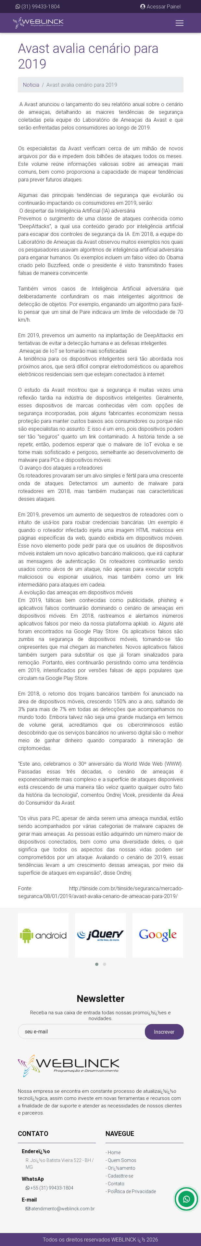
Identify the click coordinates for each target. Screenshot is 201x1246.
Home (114, 1152)
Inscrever (164, 1032)
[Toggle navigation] (179, 23)
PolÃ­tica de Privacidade (132, 1191)
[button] (160, 6)
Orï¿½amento (121, 1168)
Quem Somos (122, 1160)
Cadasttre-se (120, 1176)
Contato (116, 1184)
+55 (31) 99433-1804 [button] (49, 1188)
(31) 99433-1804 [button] (38, 6)
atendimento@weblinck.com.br (60, 1209)
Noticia (31, 84)
